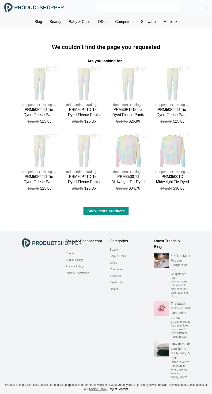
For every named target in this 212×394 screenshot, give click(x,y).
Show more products (106, 211)
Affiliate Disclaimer (77, 273)
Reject (113, 389)
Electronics (117, 282)
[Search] (138, 7)
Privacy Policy (74, 266)
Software (115, 276)
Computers (117, 269)
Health (114, 289)
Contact (70, 253)
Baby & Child (118, 256)
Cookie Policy (74, 260)
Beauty (114, 249)
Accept (123, 389)
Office (113, 262)
